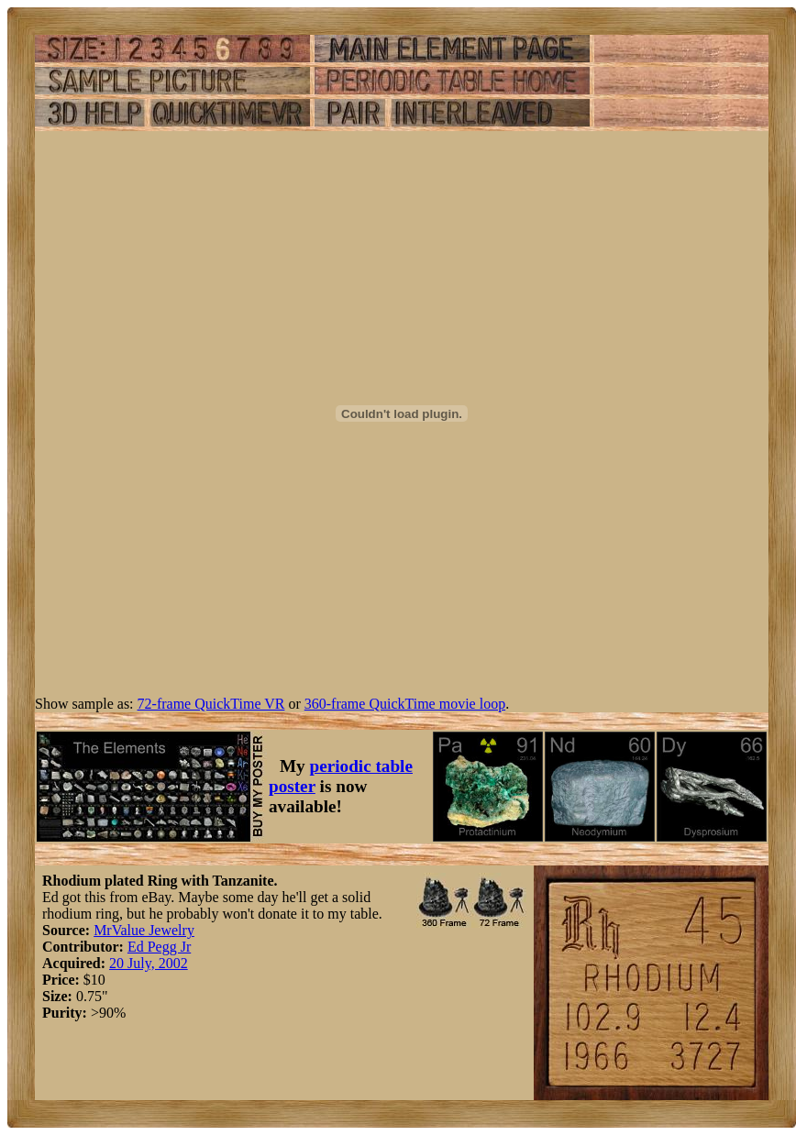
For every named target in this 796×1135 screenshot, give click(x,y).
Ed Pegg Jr (159, 946)
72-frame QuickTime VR (211, 703)
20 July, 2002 (148, 963)
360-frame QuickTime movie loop (404, 703)
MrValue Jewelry (144, 930)
